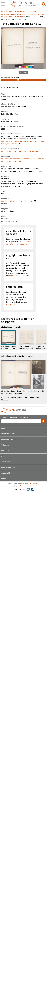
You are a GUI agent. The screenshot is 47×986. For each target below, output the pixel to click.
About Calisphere (7, 434)
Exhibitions (5, 450)
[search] (44, 4)
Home (3, 428)
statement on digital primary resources (18, 242)
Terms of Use (6, 462)
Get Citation (23, 73)
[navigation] (3, 4)
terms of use (14, 275)
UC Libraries (34, 484)
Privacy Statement (8, 467)
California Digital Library (29, 486)
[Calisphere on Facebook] (32, 489)
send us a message (13, 304)
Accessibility (6, 473)
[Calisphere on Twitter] (28, 489)
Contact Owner (23, 80)
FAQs (3, 456)
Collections (5, 445)
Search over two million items (14, 417)
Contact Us (5, 478)
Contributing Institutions (10, 439)
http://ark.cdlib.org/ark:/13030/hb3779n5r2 (17, 201)
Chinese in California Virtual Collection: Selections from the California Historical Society (22, 15)
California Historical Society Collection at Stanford (20, 12)
